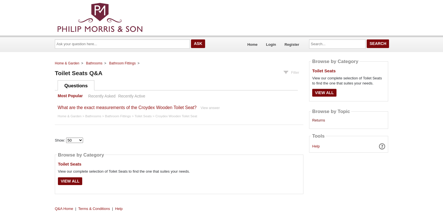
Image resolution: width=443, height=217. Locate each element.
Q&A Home (64, 209)
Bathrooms (94, 63)
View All (70, 181)
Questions (76, 85)
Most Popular (70, 96)
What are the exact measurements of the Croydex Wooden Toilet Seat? (127, 107)
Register (292, 44)
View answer (210, 108)
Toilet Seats (142, 116)
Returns (318, 120)
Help (316, 146)
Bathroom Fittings (122, 63)
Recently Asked (101, 96)
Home (252, 44)
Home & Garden (67, 63)
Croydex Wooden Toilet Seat (176, 116)
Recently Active (131, 96)
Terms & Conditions (94, 209)
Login (271, 44)
